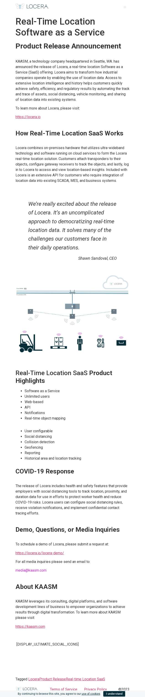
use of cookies (91, 693)
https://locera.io (28, 117)
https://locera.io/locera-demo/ (40, 553)
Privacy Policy (95, 689)
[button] (125, 7)
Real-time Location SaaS (85, 679)
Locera (33, 679)
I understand (114, 693)
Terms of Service (63, 689)
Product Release (52, 679)
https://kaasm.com (30, 626)
